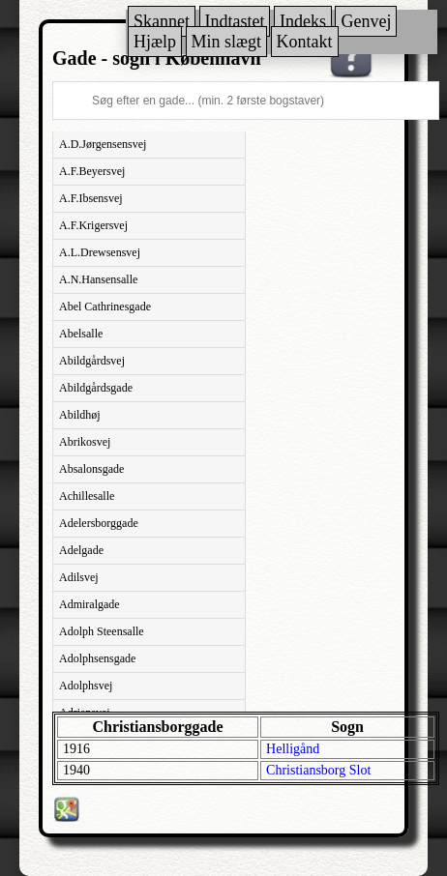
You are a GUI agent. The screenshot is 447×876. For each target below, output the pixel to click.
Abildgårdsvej (92, 360)
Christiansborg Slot (318, 770)
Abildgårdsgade (96, 387)
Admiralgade (89, 604)
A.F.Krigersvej (93, 225)
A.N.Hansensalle (98, 279)
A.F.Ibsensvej (91, 198)
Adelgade (81, 550)
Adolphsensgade (97, 658)
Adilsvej (79, 577)
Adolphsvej (85, 685)
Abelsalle (81, 333)
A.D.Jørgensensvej (102, 144)
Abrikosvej (84, 442)
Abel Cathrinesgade (105, 306)
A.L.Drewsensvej (99, 252)
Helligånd (292, 749)
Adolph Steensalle (101, 631)
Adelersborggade (98, 523)
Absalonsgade (91, 469)
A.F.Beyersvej (92, 171)
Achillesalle (86, 496)
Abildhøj (80, 415)
